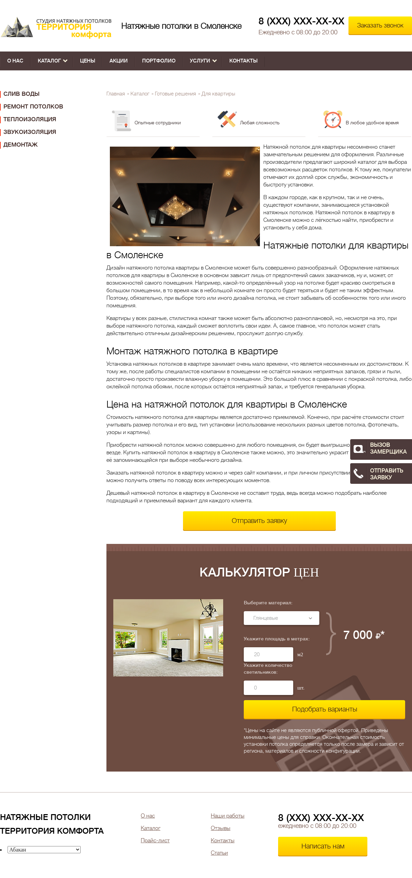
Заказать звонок (380, 25)
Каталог (53, 61)
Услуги (203, 61)
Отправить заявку (259, 521)
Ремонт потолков (33, 106)
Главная (115, 93)
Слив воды (21, 94)
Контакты (243, 61)
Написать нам (322, 846)
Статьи (219, 853)
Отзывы (220, 828)
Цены (87, 61)
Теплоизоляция (29, 119)
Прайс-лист (155, 840)
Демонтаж (20, 144)
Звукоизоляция (29, 132)
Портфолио (158, 61)
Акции (119, 61)
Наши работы (227, 816)
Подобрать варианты (324, 709)
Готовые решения (175, 93)
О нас (15, 61)
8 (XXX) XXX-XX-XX (301, 21)
